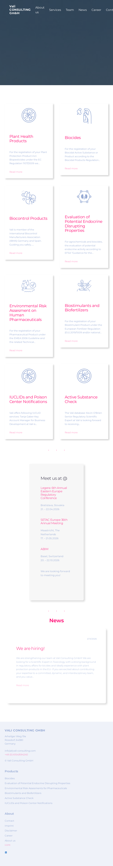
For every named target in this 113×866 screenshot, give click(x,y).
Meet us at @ (54, 478)
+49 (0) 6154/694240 (16, 754)
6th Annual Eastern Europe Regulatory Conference (54, 493)
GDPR (7, 845)
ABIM (44, 549)
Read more (15, 171)
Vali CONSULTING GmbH (20, 10)
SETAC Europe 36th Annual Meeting (54, 521)
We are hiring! (30, 648)
